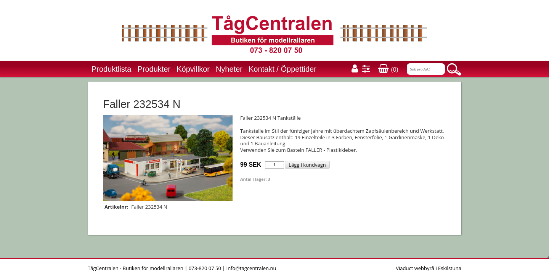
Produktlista (112, 69)
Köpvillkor (193, 69)
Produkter (154, 69)
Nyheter (229, 69)
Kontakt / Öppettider (282, 69)
